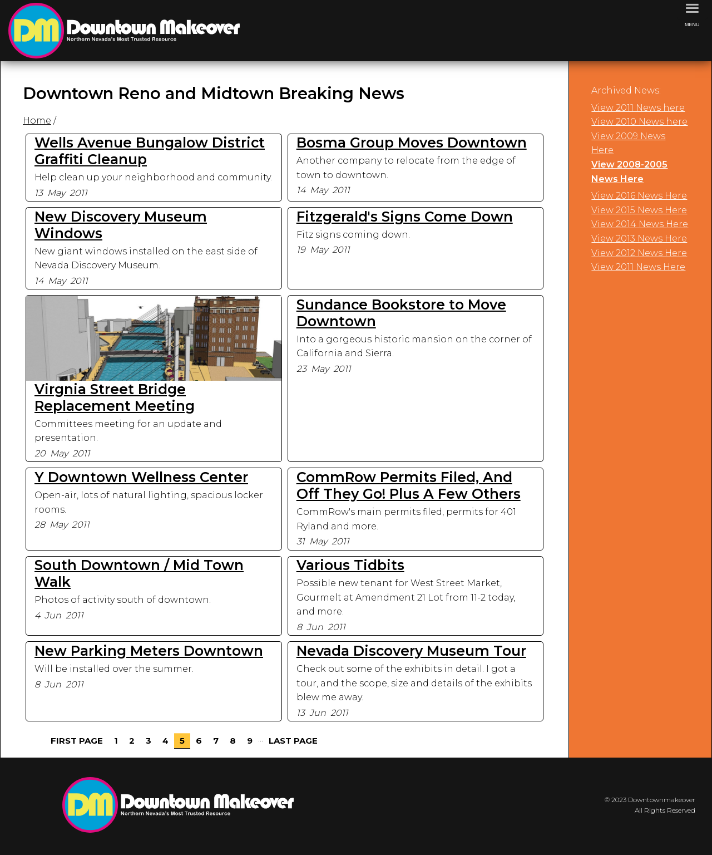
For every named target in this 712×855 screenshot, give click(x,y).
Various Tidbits (350, 565)
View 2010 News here (639, 121)
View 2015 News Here (639, 210)
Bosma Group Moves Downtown (411, 142)
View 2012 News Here (639, 253)
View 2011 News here (638, 107)
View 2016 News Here (639, 195)
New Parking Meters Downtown (148, 650)
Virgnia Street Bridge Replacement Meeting (114, 397)
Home (37, 120)
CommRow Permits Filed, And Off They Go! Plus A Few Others (408, 485)
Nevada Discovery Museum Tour (411, 650)
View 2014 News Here (639, 224)
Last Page (293, 740)
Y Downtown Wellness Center (141, 477)
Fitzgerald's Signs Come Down (404, 216)
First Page (77, 740)
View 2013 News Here (639, 238)
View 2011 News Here (638, 267)
